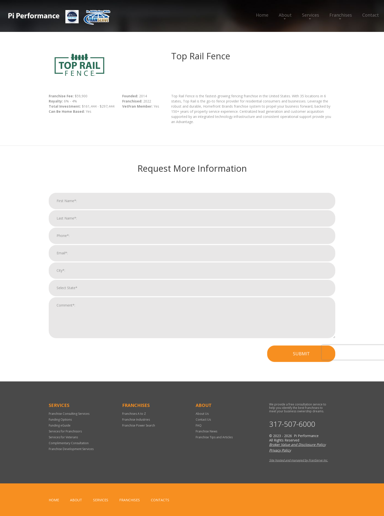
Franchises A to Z (134, 414)
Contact (370, 15)
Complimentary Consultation (69, 443)
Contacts (160, 500)
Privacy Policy (280, 450)
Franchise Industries (136, 419)
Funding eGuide (60, 425)
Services (310, 15)
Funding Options (60, 419)
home (54, 500)
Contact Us (203, 419)
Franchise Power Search (138, 425)
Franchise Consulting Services (69, 414)
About (285, 15)
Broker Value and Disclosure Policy (297, 444)
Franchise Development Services (71, 449)
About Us (202, 414)
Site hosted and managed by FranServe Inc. (298, 460)
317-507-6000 (292, 424)
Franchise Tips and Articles (214, 437)
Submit (301, 360)
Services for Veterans (63, 437)
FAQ (199, 425)
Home (262, 15)
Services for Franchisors (65, 431)
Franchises (340, 15)
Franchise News (206, 431)
